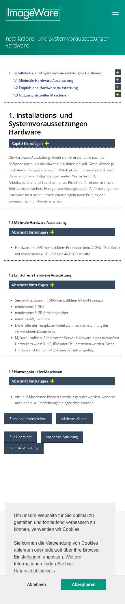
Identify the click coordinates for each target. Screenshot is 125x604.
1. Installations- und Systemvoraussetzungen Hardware (55, 73)
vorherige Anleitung (62, 436)
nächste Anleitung (24, 448)
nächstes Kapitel (74, 418)
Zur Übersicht (20, 436)
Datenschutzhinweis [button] (34, 570)
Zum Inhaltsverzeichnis (28, 418)
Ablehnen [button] (36, 584)
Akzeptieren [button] (84, 584)
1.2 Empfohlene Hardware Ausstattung (45, 87)
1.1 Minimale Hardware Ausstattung (43, 80)
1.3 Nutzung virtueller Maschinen (41, 95)
